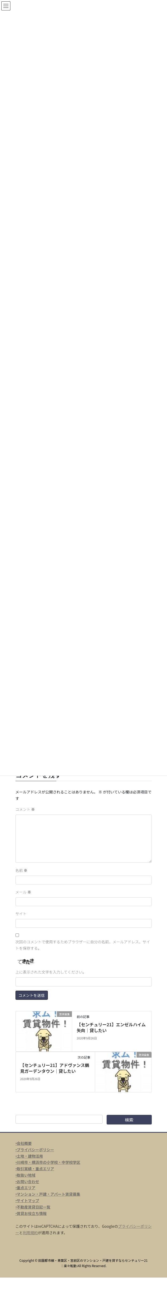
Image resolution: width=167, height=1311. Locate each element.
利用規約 (30, 1232)
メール (23, 892)
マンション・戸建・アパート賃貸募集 (48, 1194)
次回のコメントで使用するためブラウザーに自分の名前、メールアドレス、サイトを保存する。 (82, 945)
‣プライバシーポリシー (34, 1149)
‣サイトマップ (27, 1200)
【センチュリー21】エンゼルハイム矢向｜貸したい (111, 1027)
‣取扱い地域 (25, 1175)
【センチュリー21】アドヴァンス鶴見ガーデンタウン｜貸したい (54, 1068)
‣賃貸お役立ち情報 (31, 1213)
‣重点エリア (25, 1187)
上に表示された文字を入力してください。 (50, 972)
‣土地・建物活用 (29, 1156)
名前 (21, 870)
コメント (25, 809)
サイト (21, 913)
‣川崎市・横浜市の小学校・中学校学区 (47, 1162)
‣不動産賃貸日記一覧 (33, 1207)
